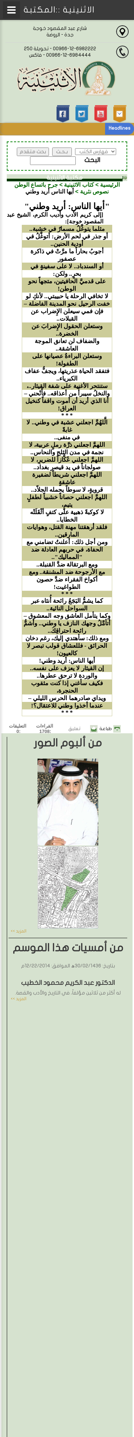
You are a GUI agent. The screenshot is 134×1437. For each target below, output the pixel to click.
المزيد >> (19, 931)
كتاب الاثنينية (79, 185)
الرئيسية (110, 185)
